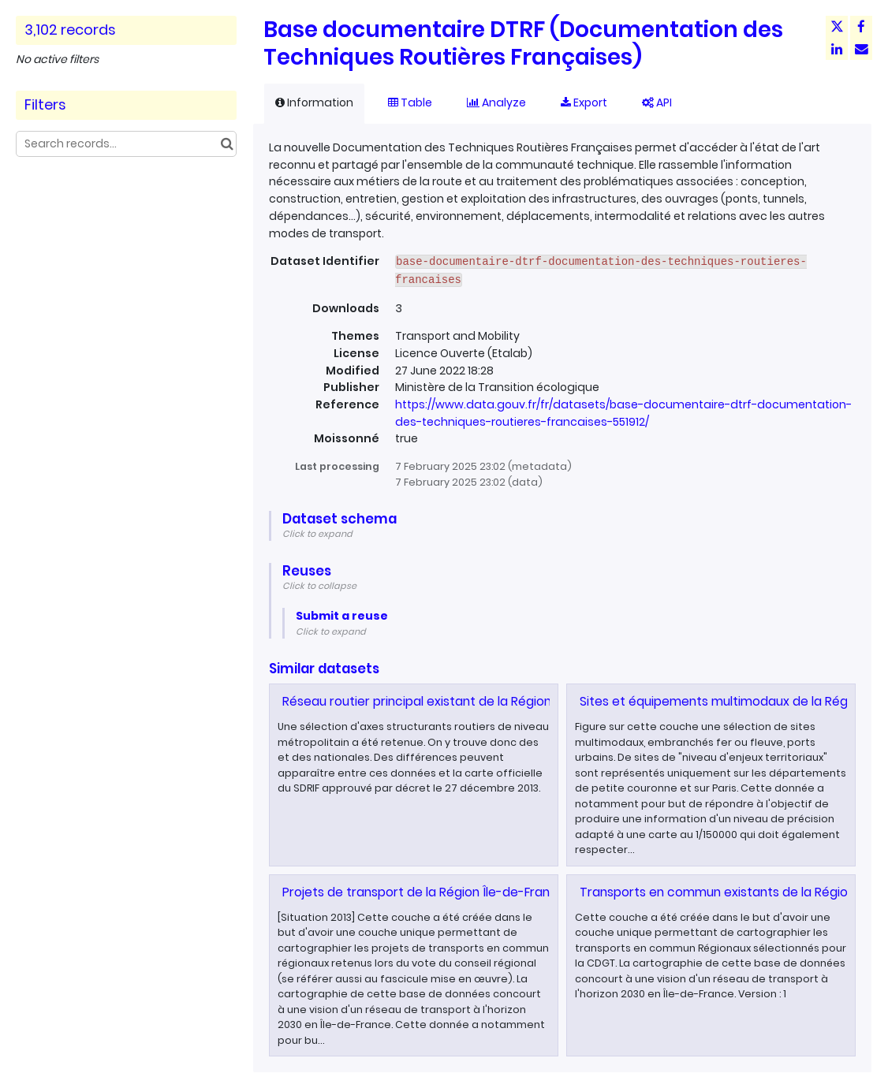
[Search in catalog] (227, 144)
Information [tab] (314, 102)
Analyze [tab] (496, 102)
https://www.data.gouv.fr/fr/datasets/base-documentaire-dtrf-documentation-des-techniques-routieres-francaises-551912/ (623, 413)
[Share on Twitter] (837, 27)
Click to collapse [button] (319, 585)
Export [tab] (584, 102)
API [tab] (657, 102)
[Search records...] (126, 144)
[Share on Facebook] (861, 27)
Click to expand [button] (317, 533)
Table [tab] (410, 102)
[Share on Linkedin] (837, 49)
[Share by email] (861, 49)
